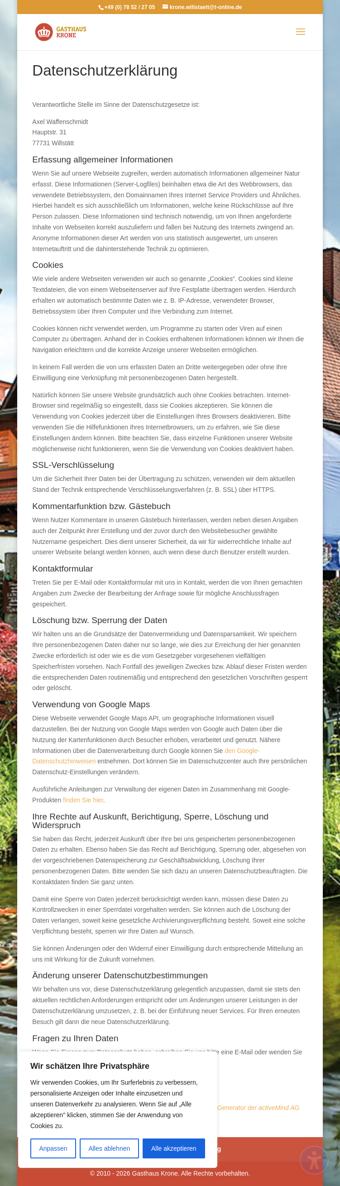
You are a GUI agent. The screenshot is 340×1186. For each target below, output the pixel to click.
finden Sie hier (82, 800)
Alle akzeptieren (173, 1148)
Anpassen (53, 1148)
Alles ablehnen (109, 1148)
